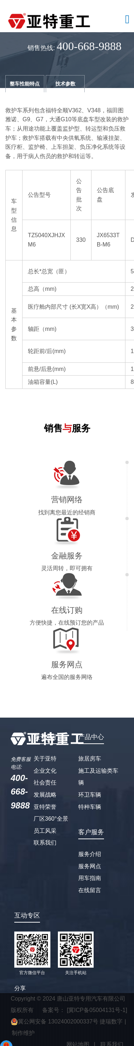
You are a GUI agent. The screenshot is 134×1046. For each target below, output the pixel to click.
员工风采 (45, 831)
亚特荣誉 (45, 807)
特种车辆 (89, 807)
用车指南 (89, 878)
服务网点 (89, 866)
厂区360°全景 (51, 819)
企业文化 (45, 771)
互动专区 (27, 915)
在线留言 (89, 890)
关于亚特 (45, 759)
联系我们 (45, 843)
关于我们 (46, 736)
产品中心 (91, 736)
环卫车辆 (89, 795)
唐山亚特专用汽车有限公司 (91, 999)
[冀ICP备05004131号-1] (97, 1010)
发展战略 (45, 795)
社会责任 (45, 782)
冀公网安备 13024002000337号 (54, 1021)
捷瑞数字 (111, 1021)
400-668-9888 (89, 46)
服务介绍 (89, 854)
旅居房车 (89, 759)
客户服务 (91, 832)
